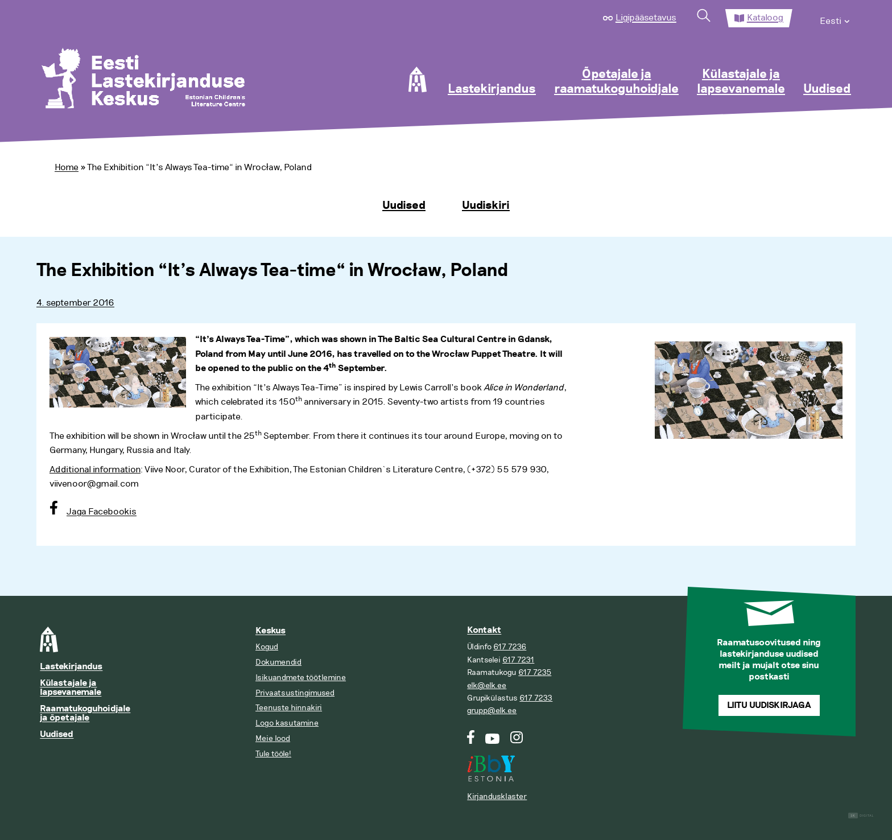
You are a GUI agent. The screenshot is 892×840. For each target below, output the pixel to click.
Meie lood (272, 738)
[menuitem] (835, 18)
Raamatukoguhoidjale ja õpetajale (85, 713)
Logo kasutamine (287, 723)
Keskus (270, 631)
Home (67, 167)
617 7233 (535, 698)
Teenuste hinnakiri (288, 708)
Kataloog (765, 17)
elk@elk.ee (486, 685)
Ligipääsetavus (646, 17)
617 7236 (509, 647)
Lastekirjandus (492, 89)
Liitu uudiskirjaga (769, 705)
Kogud (266, 647)
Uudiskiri (486, 205)
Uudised (827, 89)
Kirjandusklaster (497, 796)
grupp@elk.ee (492, 710)
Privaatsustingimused (294, 693)
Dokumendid (278, 662)
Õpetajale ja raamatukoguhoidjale (616, 82)
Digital (861, 816)
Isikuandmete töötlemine (300, 677)
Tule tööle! (273, 754)
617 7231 (518, 660)
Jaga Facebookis (102, 511)
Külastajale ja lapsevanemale (741, 82)
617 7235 (534, 672)
